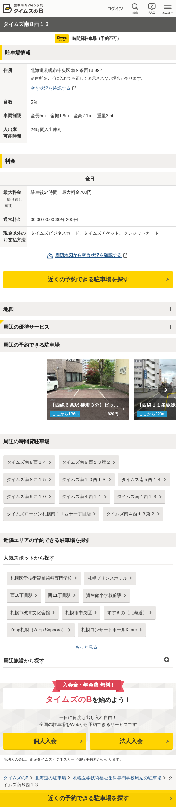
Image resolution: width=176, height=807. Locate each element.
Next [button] (166, 390)
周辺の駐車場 (117, 777)
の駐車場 (50, 777)
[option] (88, 389)
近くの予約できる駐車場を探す (88, 279)
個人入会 (45, 741)
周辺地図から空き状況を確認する (88, 255)
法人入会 (131, 741)
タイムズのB (16, 777)
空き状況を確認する (50, 88)
